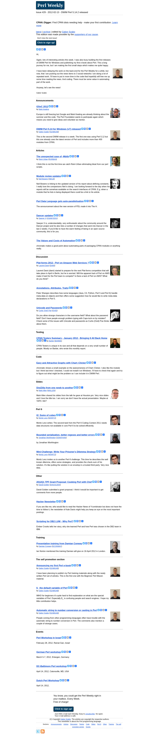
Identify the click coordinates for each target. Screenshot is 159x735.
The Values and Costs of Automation (55, 240)
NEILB (51, 179)
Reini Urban (43, 159)
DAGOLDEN (55, 485)
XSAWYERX (52, 218)
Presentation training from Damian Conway (59, 543)
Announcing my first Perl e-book (53, 565)
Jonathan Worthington (47, 438)
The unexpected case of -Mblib (52, 156)
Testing (81, 724)
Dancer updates (44, 215)
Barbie (51, 341)
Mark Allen (43, 390)
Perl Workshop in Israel (48, 638)
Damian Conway (45, 546)
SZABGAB (54, 132)
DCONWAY (57, 546)
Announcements (56, 724)
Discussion (73, 724)
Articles (65, 724)
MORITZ (52, 418)
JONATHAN (61, 438)
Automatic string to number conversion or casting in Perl (66, 610)
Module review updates (48, 176)
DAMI (52, 266)
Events (88, 727)
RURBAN (52, 159)
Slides (93, 724)
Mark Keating (44, 109)
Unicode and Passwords (49, 308)
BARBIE (58, 341)
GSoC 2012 (42, 106)
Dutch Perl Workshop (47, 680)
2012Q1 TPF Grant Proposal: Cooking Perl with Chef (64, 482)
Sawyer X (42, 218)
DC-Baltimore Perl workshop (51, 666)
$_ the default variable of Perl (51, 588)
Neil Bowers (43, 179)
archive (46, 32)
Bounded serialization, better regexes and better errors (65, 435)
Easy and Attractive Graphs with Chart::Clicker (61, 363)
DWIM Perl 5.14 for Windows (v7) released (58, 129)
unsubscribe (90, 714)
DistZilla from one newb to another (54, 388)
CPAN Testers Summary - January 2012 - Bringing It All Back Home (71, 338)
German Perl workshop (48, 652)
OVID (55, 311)
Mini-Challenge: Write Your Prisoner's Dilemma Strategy (66, 452)
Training (111, 724)
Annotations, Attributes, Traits (52, 288)
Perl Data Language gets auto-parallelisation (60, 201)
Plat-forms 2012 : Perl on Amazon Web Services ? (62, 263)
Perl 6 (99, 724)
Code (88, 724)
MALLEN (51, 390)
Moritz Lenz (43, 418)
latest (38, 32)
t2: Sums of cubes (46, 415)
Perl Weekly (50, 5)
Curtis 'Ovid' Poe (45, 311)
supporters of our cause (86, 34)
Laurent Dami (44, 266)
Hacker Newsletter (46, 501)
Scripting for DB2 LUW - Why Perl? (54, 521)
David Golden (44, 485)
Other (105, 724)
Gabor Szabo (68, 32)
